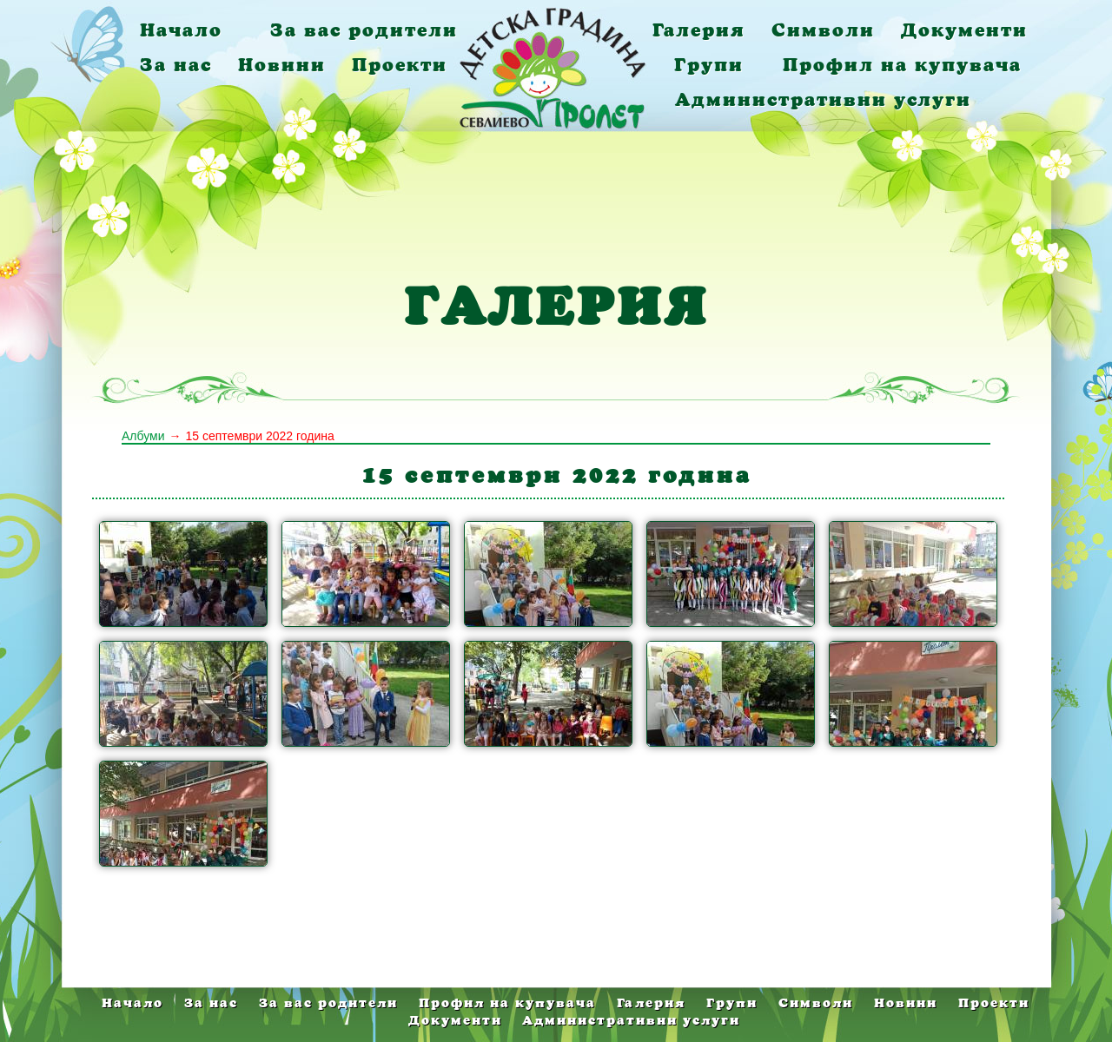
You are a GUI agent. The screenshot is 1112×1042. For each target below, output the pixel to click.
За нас (176, 65)
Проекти (399, 65)
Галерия (698, 30)
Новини (282, 65)
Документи (964, 30)
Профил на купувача (902, 65)
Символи (823, 30)
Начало (181, 30)
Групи (709, 65)
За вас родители (364, 30)
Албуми (143, 436)
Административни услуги (823, 99)
